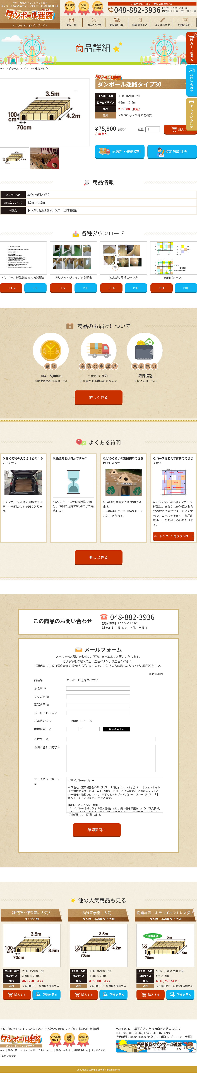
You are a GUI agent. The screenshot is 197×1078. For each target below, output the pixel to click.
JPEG (11, 288)
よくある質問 (98, 1055)
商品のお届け (63, 1055)
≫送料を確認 (143, 115)
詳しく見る (98, 397)
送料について (45, 1055)
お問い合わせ (9, 1061)
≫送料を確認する (49, 991)
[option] (45, 112)
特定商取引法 (81, 1055)
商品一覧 (14, 68)
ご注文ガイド (28, 1055)
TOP (2, 68)
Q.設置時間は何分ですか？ (70, 458)
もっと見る (98, 557)
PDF (35, 288)
